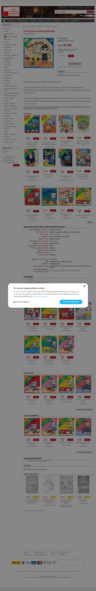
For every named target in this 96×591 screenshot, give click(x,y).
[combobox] (85, 286)
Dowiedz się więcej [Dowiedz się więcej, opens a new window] (40, 296)
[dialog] (48, 295)
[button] (22, 302)
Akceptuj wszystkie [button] (71, 302)
